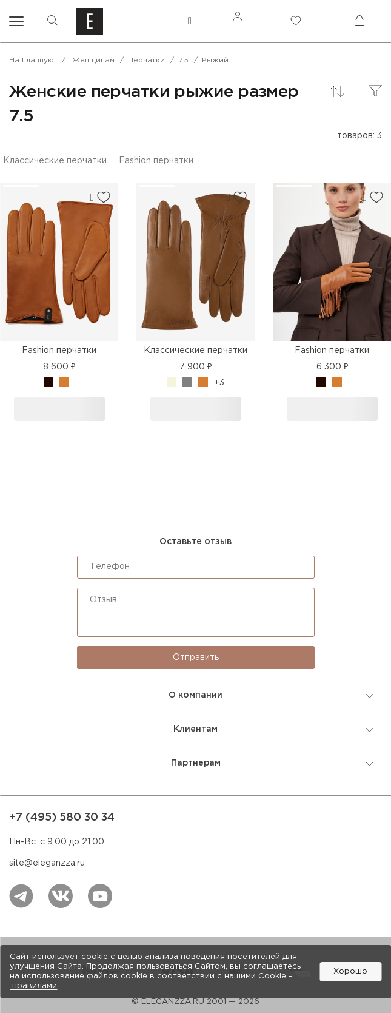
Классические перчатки (55, 160)
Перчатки (146, 60)
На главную (31, 60)
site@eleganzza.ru (47, 863)
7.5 (183, 60)
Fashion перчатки (156, 160)
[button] (21, 186)
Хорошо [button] (350, 971)
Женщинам (93, 60)
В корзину (59, 409)
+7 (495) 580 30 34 (62, 818)
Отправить (196, 657)
